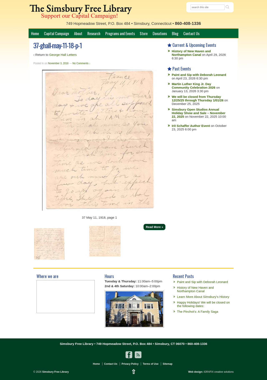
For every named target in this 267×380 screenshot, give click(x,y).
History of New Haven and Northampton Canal (191, 52)
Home (35, 33)
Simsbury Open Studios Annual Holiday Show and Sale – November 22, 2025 (198, 113)
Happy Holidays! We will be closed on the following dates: (203, 304)
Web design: (195, 371)
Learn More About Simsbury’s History (203, 296)
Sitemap (168, 363)
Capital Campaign (56, 33)
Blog (175, 33)
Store (144, 33)
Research (93, 33)
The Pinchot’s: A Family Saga (197, 311)
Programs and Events (120, 33)
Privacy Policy (130, 363)
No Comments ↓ (81, 63)
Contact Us (191, 33)
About (78, 33)
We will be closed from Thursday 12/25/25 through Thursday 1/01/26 (197, 98)
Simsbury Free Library (55, 371)
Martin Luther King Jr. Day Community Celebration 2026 (193, 85)
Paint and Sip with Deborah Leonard (199, 75)
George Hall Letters (63, 54)
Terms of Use (150, 363)
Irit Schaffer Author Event (191, 126)
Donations (160, 33)
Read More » (154, 227)
